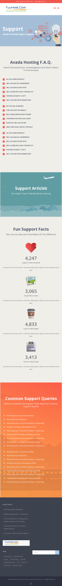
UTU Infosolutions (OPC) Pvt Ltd (33, 579)
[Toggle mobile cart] (55, 8)
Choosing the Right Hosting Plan (13, 509)
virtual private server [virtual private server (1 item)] (9, 562)
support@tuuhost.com (40, 1)
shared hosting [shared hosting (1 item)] (14, 559)
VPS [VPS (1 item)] (18, 562)
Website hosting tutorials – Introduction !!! (16, 514)
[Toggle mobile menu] (58, 8)
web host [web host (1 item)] (24, 562)
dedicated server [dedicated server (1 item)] (18, 556)
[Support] (31, 30)
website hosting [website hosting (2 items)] (17, 565)
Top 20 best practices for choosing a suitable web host (14, 527)
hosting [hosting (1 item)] (6, 559)
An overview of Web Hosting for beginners (16, 533)
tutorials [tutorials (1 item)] (23, 559)
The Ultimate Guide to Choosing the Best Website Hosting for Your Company (16, 520)
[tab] (31, 79)
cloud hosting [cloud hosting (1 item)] (7, 556)
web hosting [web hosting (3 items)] (7, 565)
